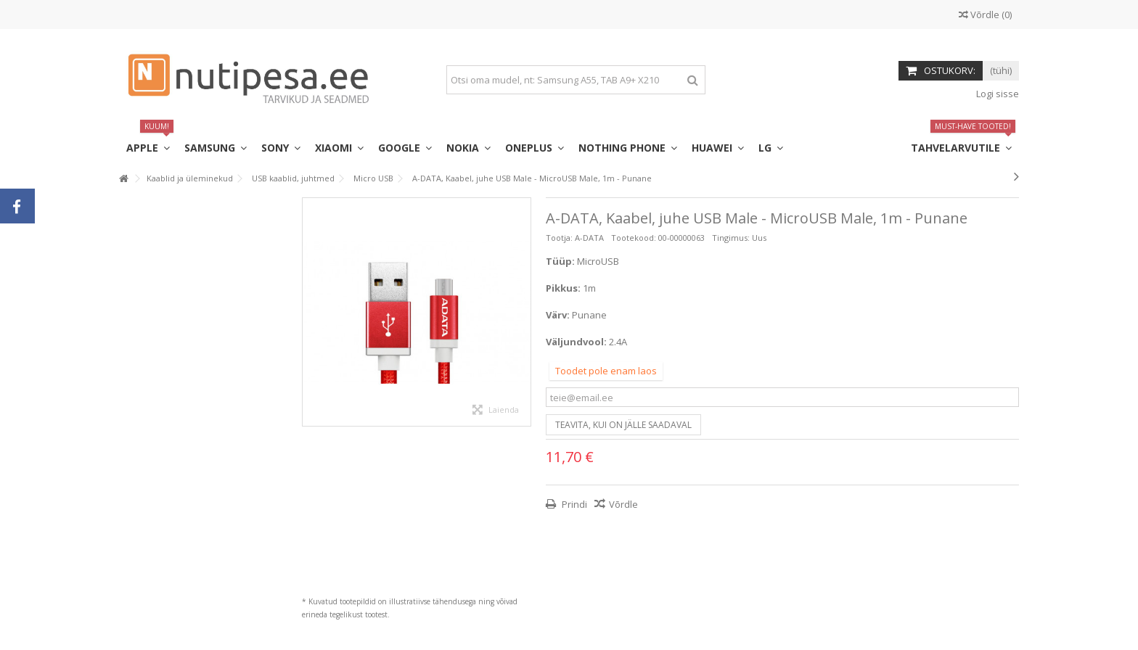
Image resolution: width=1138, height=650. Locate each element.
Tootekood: (633, 237)
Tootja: (559, 237)
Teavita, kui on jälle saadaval (623, 425)
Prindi (573, 504)
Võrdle (623, 504)
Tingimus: (731, 237)
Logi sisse (996, 93)
